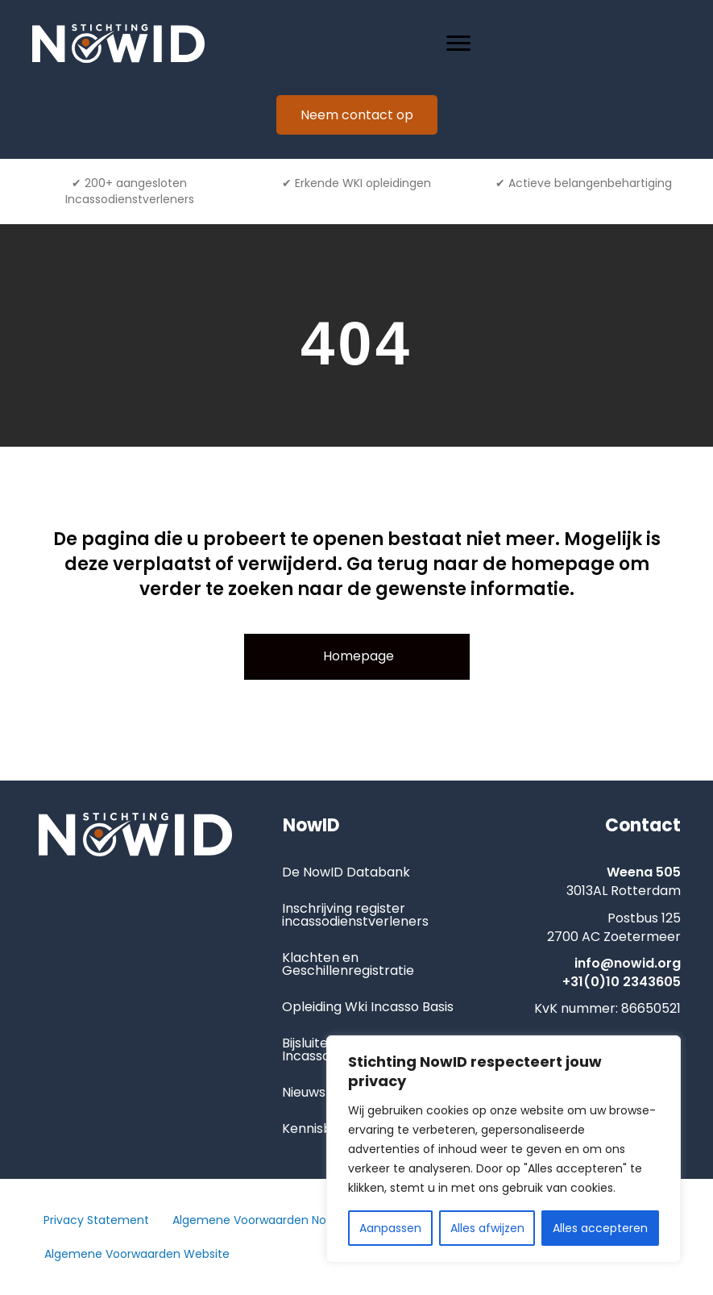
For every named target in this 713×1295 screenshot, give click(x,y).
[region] (503, 1149)
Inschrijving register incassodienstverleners (355, 915)
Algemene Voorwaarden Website (137, 1254)
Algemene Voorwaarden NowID (259, 1220)
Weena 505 (644, 872)
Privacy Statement (96, 1220)
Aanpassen (390, 1228)
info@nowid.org (627, 963)
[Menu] (458, 43)
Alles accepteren (600, 1228)
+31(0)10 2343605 (621, 981)
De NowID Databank (346, 872)
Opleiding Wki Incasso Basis (368, 1006)
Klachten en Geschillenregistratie (348, 964)
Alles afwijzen (487, 1228)
